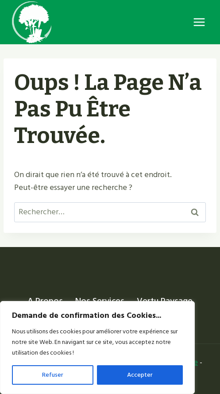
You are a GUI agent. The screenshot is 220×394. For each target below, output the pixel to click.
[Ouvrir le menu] (199, 22)
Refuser (52, 375)
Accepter (140, 375)
